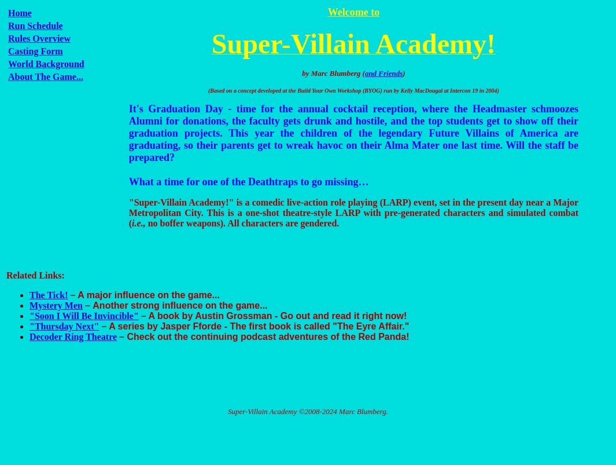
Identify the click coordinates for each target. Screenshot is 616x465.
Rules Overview (39, 38)
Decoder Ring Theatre (73, 337)
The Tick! (48, 295)
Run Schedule (35, 26)
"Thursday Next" (64, 326)
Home (20, 13)
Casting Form (35, 51)
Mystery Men (56, 305)
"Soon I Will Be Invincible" (84, 316)
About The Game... (45, 77)
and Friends (384, 73)
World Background (46, 64)
